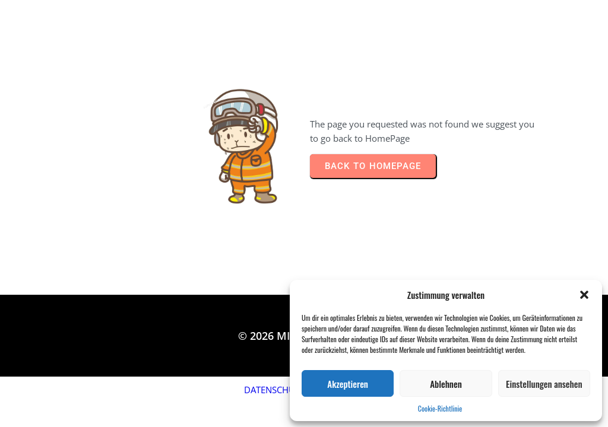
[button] (584, 295)
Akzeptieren (347, 383)
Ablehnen (446, 383)
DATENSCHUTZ (274, 390)
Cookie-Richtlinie (440, 408)
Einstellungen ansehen (544, 383)
